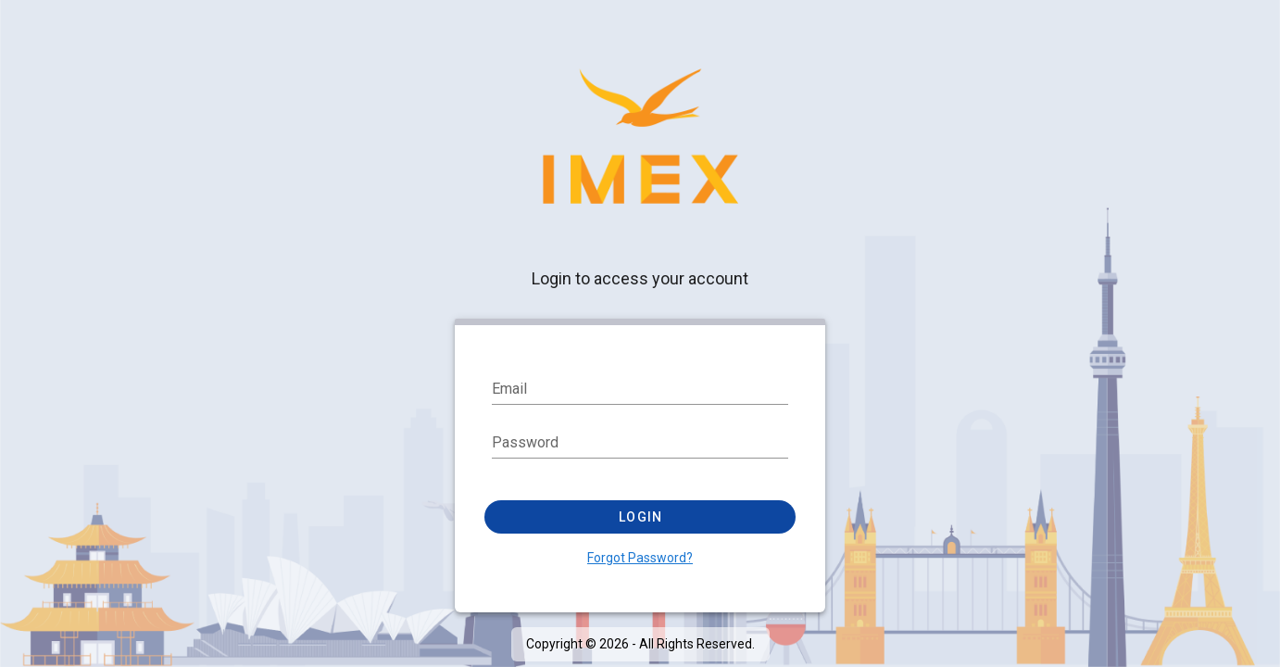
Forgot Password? (640, 557)
